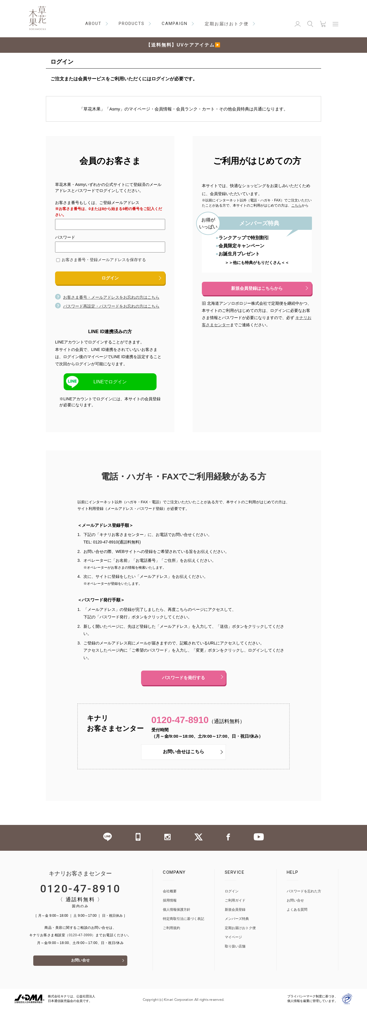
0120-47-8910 (181, 721)
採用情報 (170, 903)
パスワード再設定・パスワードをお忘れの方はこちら (107, 306)
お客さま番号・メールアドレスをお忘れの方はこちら (107, 298)
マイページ (233, 939)
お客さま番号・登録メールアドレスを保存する (104, 259)
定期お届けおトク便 (240, 930)
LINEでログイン (110, 382)
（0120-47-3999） (80, 938)
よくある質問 (297, 912)
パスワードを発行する (183, 679)
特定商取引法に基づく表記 (183, 921)
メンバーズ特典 (237, 921)
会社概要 (170, 894)
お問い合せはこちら (183, 754)
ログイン (110, 278)
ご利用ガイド (235, 903)
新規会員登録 (235, 912)
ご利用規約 (171, 930)
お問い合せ (80, 964)
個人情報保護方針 (176, 912)
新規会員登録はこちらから (256, 288)
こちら (296, 205)
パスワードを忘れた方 (304, 894)
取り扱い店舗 (235, 949)
